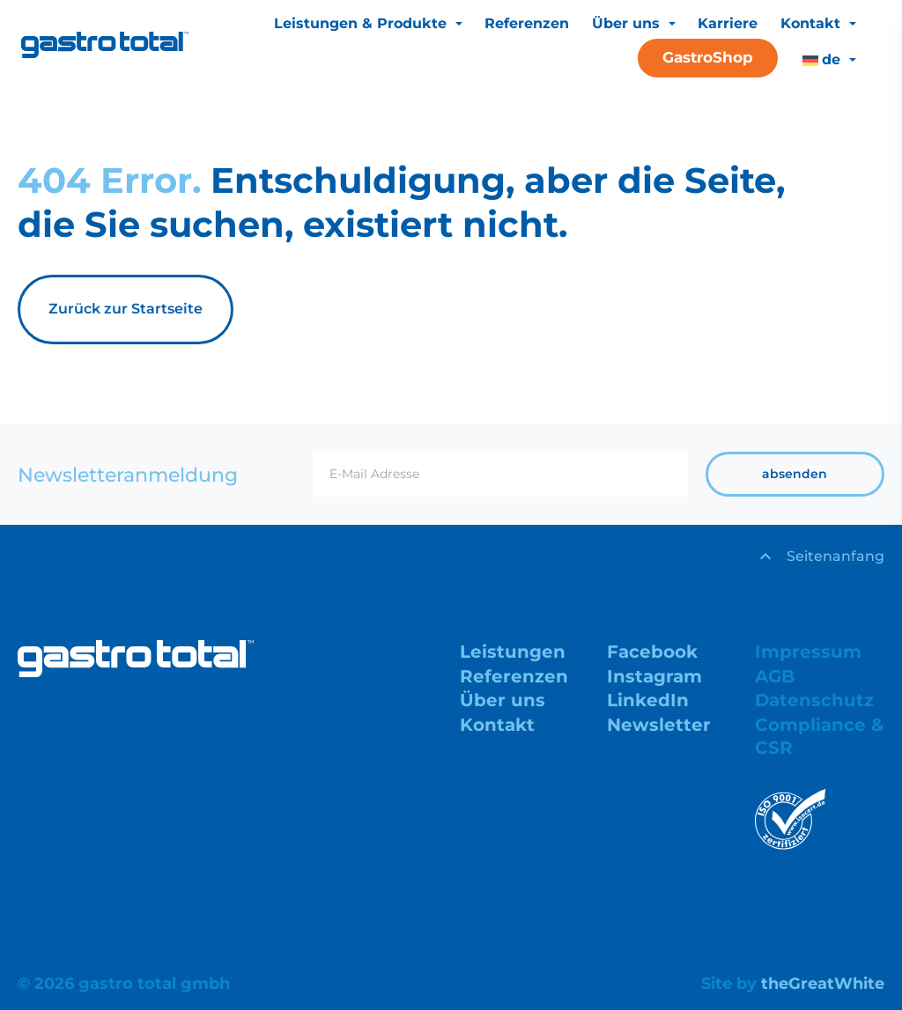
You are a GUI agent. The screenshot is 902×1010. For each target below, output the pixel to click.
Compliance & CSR (819, 736)
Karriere (728, 23)
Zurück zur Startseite (125, 308)
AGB (775, 676)
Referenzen (526, 23)
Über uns (628, 23)
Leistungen (513, 651)
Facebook (652, 651)
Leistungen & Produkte (362, 23)
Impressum (808, 651)
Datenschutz (815, 700)
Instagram (654, 676)
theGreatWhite (822, 983)
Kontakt (812, 23)
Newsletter (659, 724)
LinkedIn (648, 700)
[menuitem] (829, 60)
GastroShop (707, 57)
